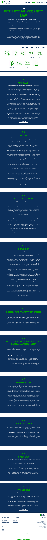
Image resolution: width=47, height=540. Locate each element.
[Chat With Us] (23, 122)
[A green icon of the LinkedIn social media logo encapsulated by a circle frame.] (22, 533)
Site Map (14, 523)
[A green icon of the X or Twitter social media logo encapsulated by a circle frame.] (24, 533)
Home (3, 529)
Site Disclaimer (15, 522)
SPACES (42, 521)
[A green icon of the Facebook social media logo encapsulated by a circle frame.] (20, 533)
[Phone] (44, 2)
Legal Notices (15, 520)
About (3, 530)
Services (3, 531)
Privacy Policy (15, 521)
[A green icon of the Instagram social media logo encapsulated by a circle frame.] (27, 533)
